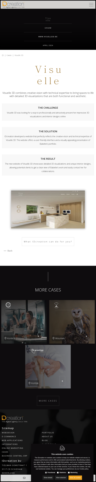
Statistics (62, 470)
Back (10, 250)
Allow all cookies (75, 475)
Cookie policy (84, 467)
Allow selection (61, 475)
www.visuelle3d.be (48, 37)
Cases (9, 55)
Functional (51, 470)
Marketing (74, 470)
